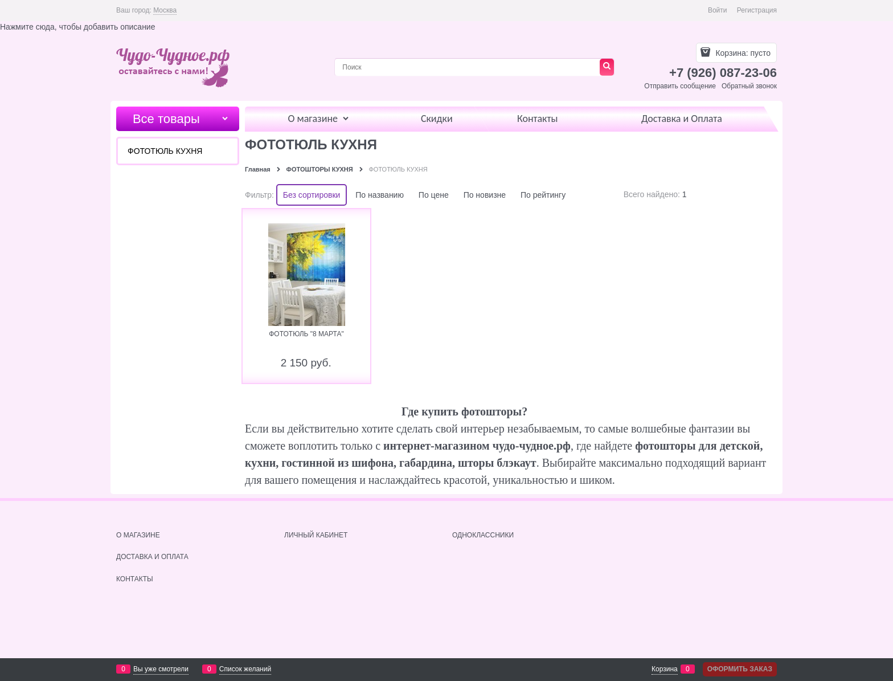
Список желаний (245, 669)
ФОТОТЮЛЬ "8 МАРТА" (306, 334)
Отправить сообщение (680, 86)
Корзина (665, 669)
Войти (717, 10)
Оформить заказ (739, 669)
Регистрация (757, 10)
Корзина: (742, 53)
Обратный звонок (749, 86)
